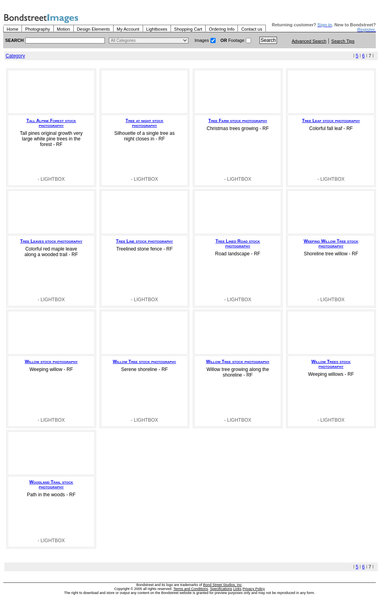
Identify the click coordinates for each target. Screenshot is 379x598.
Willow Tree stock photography (144, 361)
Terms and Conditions (190, 589)
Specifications (221, 589)
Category (15, 56)
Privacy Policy (254, 589)
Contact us (251, 29)
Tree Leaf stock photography (331, 120)
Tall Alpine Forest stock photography (51, 123)
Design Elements (93, 29)
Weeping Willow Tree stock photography (331, 243)
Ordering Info (221, 29)
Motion (63, 29)
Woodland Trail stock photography (51, 484)
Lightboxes (156, 29)
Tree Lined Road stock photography (238, 243)
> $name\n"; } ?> (149, 40)
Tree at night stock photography (144, 123)
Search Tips (342, 41)
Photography (37, 29)
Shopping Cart (188, 29)
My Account (128, 29)
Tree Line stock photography (144, 241)
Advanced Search (309, 41)
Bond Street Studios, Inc (222, 585)
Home (12, 29)
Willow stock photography (51, 361)
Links (237, 589)
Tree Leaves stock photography (51, 241)
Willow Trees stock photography (331, 364)
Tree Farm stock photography (237, 120)
